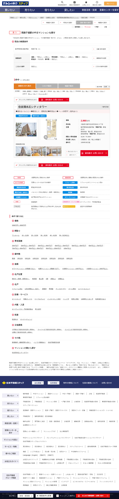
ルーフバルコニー (84, 289)
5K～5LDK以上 (64, 235)
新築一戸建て (80, 394)
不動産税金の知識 (29, 463)
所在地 (36, 91)
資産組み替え (88, 421)
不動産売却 (26, 401)
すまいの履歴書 (88, 463)
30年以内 (69, 258)
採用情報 (53, 383)
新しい (30, 94)
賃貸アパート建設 (29, 478)
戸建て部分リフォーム (99, 478)
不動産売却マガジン (45, 463)
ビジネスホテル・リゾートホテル (84, 481)
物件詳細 (105, 107)
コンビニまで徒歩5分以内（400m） (77, 329)
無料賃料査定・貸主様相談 (43, 416)
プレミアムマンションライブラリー (58, 438)
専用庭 (51, 289)
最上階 (41, 279)
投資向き (15, 319)
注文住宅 (100, 474)
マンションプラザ (49, 431)
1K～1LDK (25, 235)
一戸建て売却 (65, 401)
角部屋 (34, 279)
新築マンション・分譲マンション (50, 474)
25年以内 (61, 258)
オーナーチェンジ (26, 319)
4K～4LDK (53, 235)
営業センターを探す (11, 431)
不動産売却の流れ (89, 459)
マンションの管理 (51, 481)
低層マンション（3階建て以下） (49, 268)
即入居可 (38, 309)
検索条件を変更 (45, 496)
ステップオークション (30, 405)
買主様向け (26, 446)
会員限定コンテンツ (29, 425)
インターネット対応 (54, 299)
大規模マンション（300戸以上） (97, 268)
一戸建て (96, 27)
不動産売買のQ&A (105, 459)
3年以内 (20, 258)
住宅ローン (63, 451)
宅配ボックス (27, 299)
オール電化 (72, 289)
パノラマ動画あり (40, 342)
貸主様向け (61, 446)
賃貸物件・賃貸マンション (32, 410)
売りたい (30, 10)
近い (54, 91)
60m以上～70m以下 (96, 245)
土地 (105, 27)
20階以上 (61, 279)
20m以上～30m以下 (28, 245)
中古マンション (38, 394)
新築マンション (53, 394)
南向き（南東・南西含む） (21, 279)
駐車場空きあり (101, 299)
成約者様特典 (91, 446)
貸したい (69, 10)
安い (71, 91)
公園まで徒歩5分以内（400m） (22, 332)
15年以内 (44, 258)
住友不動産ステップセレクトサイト (35, 441)
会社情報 (37, 383)
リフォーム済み (17, 289)
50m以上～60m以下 (79, 245)
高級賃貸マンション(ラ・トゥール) (101, 410)
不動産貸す (26, 416)
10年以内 (36, 258)
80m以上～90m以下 (36, 248)
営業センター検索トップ (31, 431)
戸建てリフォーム (63, 478)
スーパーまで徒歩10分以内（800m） (50, 329)
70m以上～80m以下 (19, 248)
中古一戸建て (66, 394)
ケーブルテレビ (40, 299)
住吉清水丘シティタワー (32, 106)
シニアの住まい (35, 451)
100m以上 (67, 248)
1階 (47, 279)
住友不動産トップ (29, 474)
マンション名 (42, 94)
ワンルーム (15, 235)
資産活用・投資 (89, 9)
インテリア (65, 481)
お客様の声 (60, 463)
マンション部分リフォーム (32, 481)
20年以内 (53, 258)
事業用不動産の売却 (108, 401)
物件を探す (26, 421)
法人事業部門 (64, 431)
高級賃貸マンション (45, 478)
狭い (87, 91)
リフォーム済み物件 (43, 397)
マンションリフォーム (80, 478)
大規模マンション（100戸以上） (73, 268)
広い (83, 91)
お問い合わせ (107, 382)
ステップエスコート (76, 446)
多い (97, 91)
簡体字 (50, 455)
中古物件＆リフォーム (78, 451)
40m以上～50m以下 (62, 245)
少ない (102, 91)
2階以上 (53, 279)
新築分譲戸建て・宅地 (85, 474)
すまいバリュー (73, 463)
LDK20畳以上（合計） (32, 289)
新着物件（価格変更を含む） (21, 342)
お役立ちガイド (11, 461)
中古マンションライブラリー (32, 438)
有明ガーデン (37, 485)
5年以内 (27, 258)
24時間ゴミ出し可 (87, 299)
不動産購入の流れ (73, 459)
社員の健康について (90, 382)
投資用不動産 (100, 394)
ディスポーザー (61, 289)
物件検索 (26, 394)
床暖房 (44, 289)
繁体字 (42, 455)
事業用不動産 (27, 397)
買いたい (10, 10)
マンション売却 (51, 401)
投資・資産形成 (54, 421)
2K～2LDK (34, 235)
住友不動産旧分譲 (54, 342)
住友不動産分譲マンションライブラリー (88, 438)
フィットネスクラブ (106, 481)
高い (67, 91)
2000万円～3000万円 (19, 225)
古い (34, 94)
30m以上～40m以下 (45, 245)
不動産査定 (38, 401)
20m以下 (15, 245)
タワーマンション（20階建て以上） (24, 268)
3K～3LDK (43, 235)
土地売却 (77, 401)
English (34, 455)
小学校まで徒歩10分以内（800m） (23, 329)
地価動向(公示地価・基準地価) (52, 459)
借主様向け (50, 446)
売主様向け (38, 446)
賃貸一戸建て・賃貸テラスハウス (56, 410)
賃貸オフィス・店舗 (78, 410)
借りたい (50, 10)
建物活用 (77, 421)
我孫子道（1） (36, 49)
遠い (58, 91)
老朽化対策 (101, 421)
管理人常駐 (75, 299)
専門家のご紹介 (40, 421)
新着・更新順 (27, 91)
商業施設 (26, 485)
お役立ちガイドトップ (30, 459)
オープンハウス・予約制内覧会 (22, 309)
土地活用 (67, 421)
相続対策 (112, 421)
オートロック (16, 299)
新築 (13, 258)
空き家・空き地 (50, 451)
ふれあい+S (70, 474)
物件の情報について (71, 382)
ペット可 (66, 299)
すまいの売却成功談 (104, 463)
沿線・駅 (42, 91)
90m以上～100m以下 (53, 248)
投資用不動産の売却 (91, 401)
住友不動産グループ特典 (109, 446)
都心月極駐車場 (51, 485)
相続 (24, 451)
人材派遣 (64, 485)
